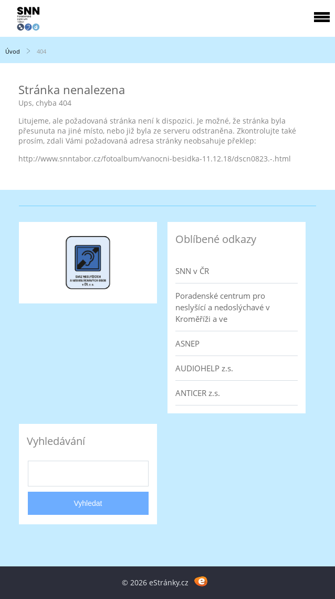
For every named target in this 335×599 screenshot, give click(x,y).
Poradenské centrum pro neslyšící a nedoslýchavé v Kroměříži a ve (222, 307)
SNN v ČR (192, 271)
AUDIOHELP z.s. (204, 368)
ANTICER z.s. (197, 393)
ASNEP (187, 343)
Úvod (12, 51)
